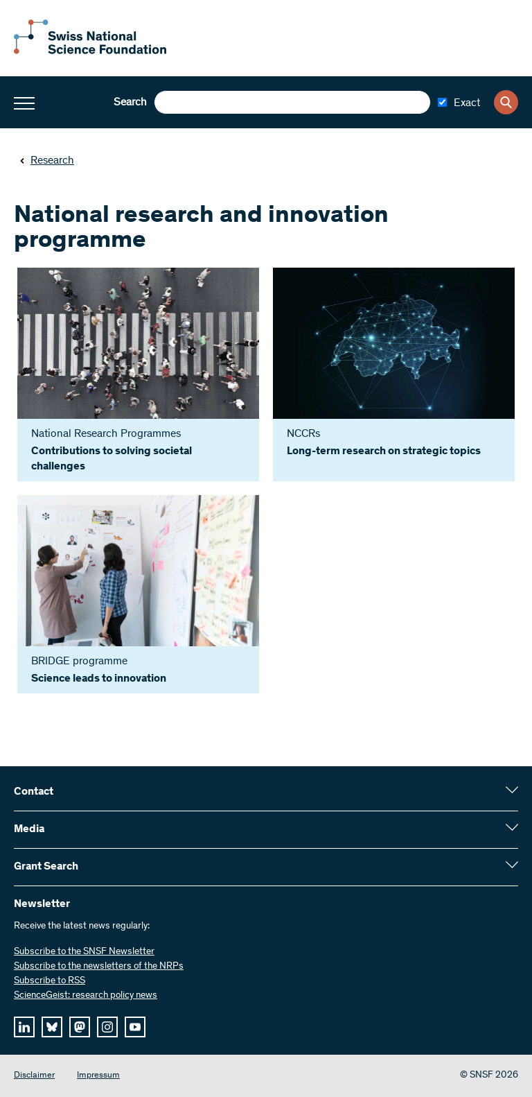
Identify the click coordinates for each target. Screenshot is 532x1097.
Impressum (98, 1075)
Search (130, 102)
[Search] (506, 102)
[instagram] (107, 1027)
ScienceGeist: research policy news (85, 996)
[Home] (90, 51)
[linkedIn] (24, 1027)
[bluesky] (52, 1027)
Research (46, 160)
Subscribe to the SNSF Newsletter (84, 952)
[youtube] (135, 1027)
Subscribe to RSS (49, 981)
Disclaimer (34, 1075)
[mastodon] (79, 1027)
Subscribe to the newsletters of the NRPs (99, 966)
